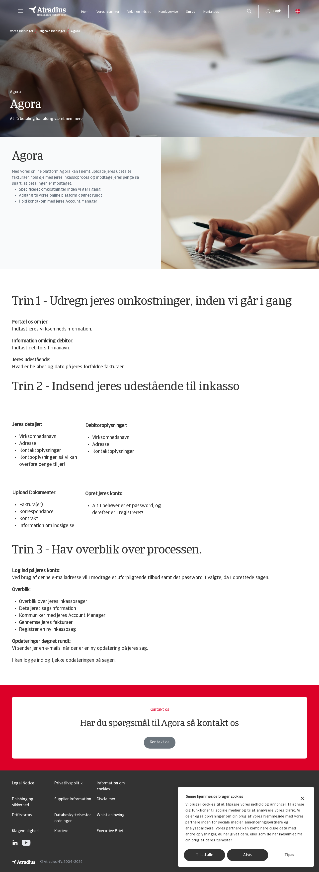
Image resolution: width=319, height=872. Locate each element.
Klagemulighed (25, 831)
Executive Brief (110, 831)
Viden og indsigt (139, 11)
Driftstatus (22, 815)
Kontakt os (211, 11)
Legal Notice (23, 783)
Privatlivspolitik (68, 783)
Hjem (84, 11)
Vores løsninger (107, 11)
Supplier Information (72, 799)
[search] (249, 11)
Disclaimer (106, 799)
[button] (20, 11)
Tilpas (289, 855)
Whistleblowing (111, 815)
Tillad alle (204, 855)
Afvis (247, 855)
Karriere (61, 831)
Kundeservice (168, 11)
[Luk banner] (302, 799)
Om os (190, 11)
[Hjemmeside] (47, 11)
